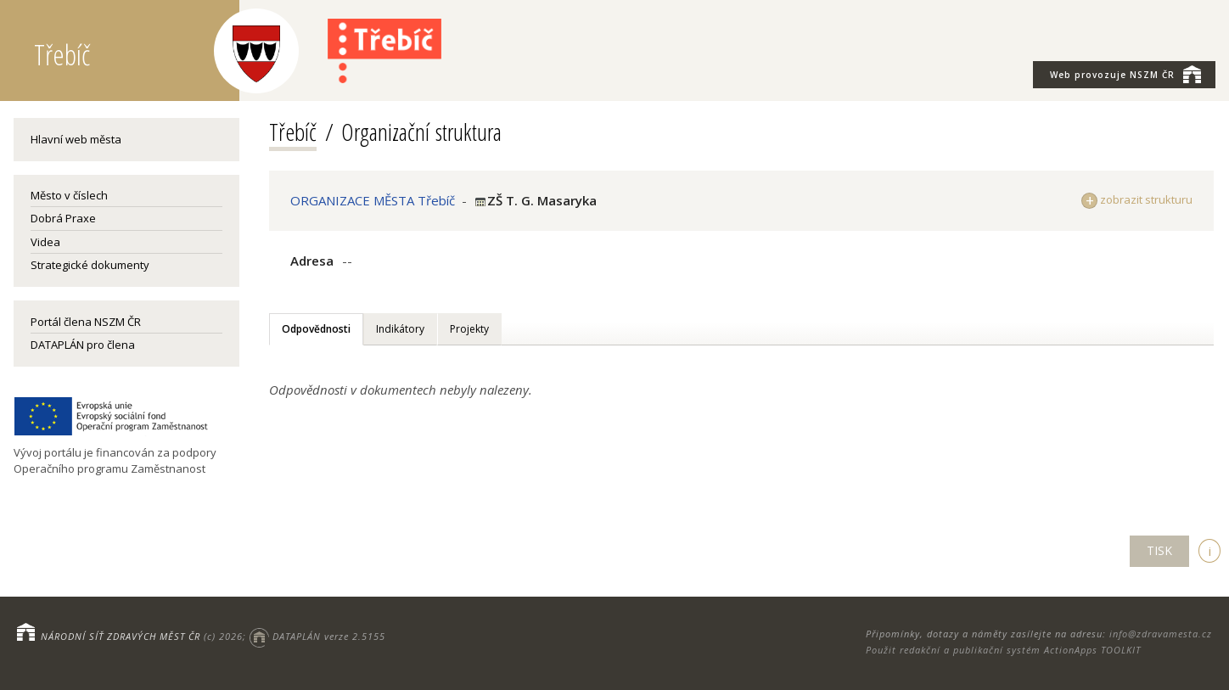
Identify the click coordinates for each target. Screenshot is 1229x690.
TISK (1159, 550)
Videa (45, 242)
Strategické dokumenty (90, 264)
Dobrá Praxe (63, 218)
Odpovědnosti (316, 329)
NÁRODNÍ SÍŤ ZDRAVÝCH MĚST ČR (120, 636)
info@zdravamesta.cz (1160, 633)
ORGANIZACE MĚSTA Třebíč (372, 200)
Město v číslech (69, 195)
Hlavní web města (76, 139)
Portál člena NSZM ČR (86, 321)
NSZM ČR (1125, 74)
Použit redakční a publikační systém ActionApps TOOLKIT (1003, 649)
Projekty (469, 329)
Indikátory (400, 329)
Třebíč (293, 131)
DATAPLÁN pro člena (83, 344)
